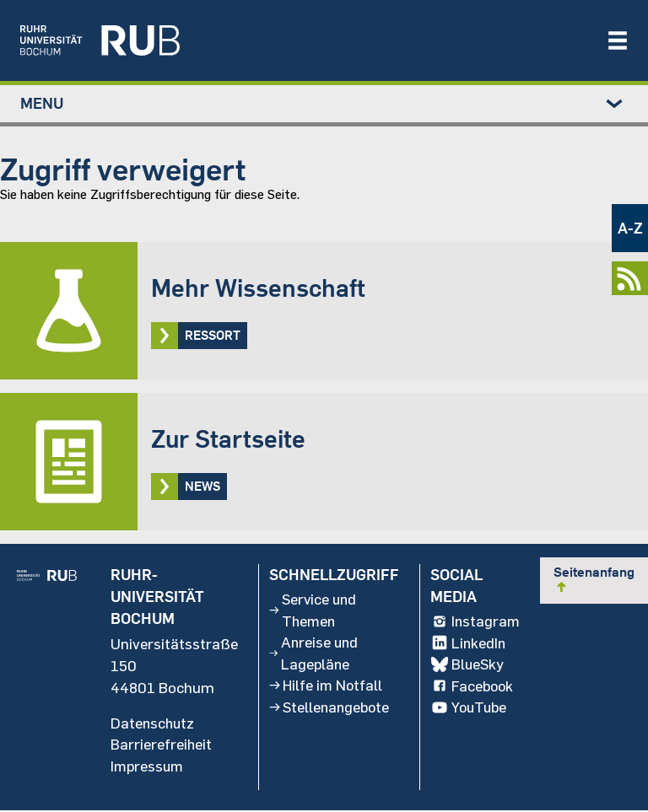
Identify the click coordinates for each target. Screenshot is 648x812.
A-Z (630, 228)
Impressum (147, 767)
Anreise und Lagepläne (312, 655)
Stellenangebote (329, 710)
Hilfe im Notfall (325, 688)
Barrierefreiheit (160, 745)
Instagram (474, 622)
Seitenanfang (594, 579)
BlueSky (466, 666)
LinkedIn (467, 644)
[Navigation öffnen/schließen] (617, 40)
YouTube (468, 710)
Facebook (471, 688)
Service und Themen (312, 611)
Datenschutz (152, 723)
